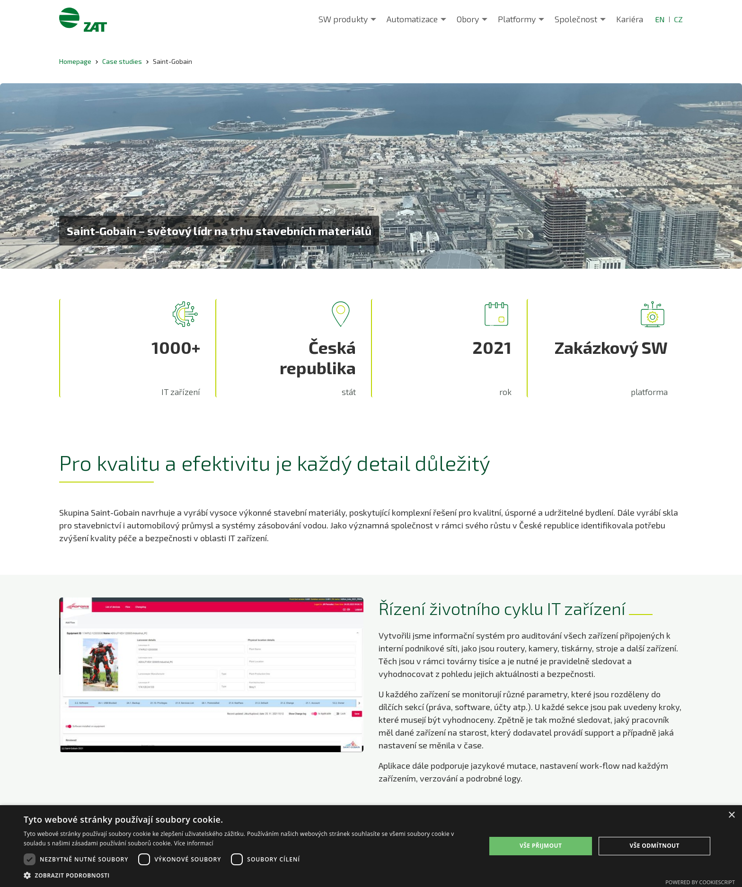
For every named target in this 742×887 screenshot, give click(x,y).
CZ (678, 19)
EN (660, 19)
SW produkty (343, 19)
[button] (248, 875)
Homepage (75, 61)
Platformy (517, 19)
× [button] (731, 815)
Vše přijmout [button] (541, 846)
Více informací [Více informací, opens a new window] (193, 843)
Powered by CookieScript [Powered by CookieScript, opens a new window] (700, 882)
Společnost (576, 19)
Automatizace (412, 19)
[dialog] (371, 846)
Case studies (122, 61)
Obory (468, 19)
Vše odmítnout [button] (654, 846)
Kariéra (629, 19)
